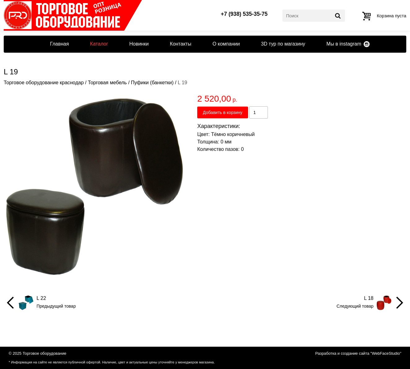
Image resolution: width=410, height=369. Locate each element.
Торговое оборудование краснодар (44, 82)
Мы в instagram (343, 43)
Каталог (99, 43)
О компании (226, 43)
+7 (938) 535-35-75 (244, 14)
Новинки (139, 43)
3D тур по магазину (283, 43)
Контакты (180, 43)
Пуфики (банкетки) (152, 82)
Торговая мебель (107, 82)
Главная (59, 43)
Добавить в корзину (222, 112)
